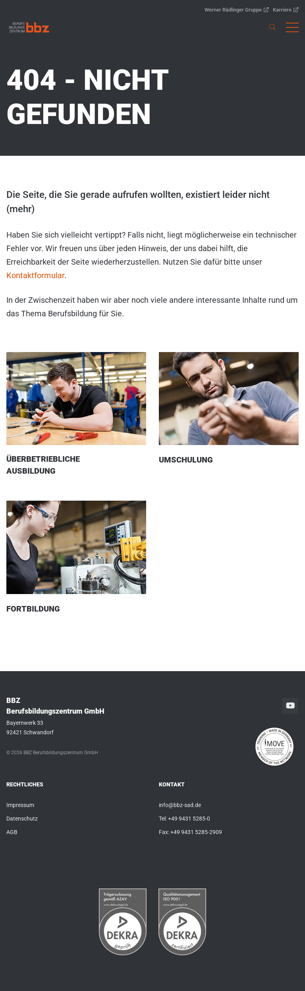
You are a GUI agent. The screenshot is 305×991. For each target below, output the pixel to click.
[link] (29, 27)
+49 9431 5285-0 (189, 818)
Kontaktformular (35, 275)
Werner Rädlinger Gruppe (237, 10)
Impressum (20, 805)
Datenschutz (22, 818)
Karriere (286, 10)
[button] (292, 27)
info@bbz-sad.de (180, 805)
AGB (11, 832)
